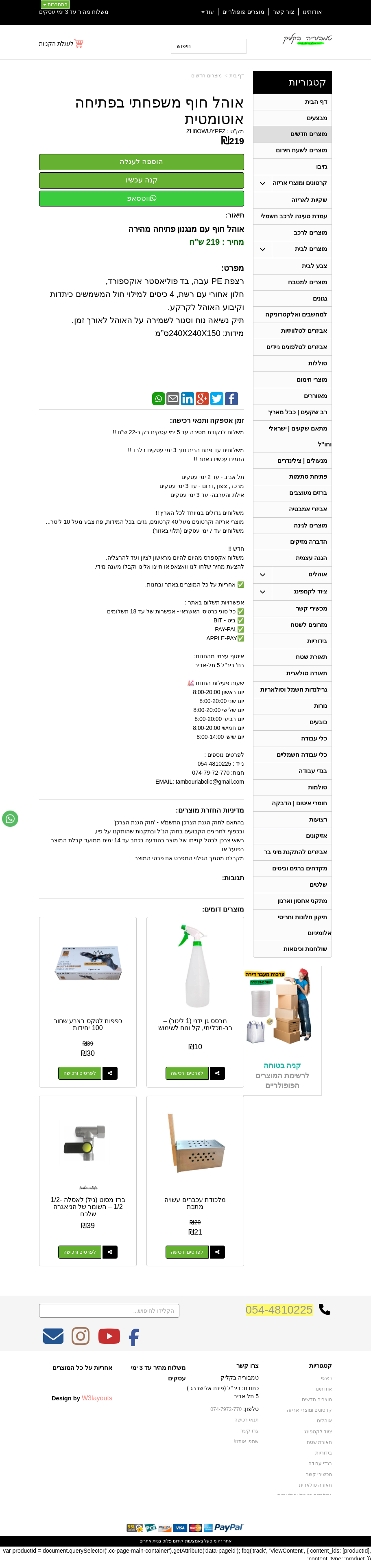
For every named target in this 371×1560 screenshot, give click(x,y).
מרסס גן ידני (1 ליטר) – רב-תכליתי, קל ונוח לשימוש (196, 1023)
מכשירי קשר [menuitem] (311, 620)
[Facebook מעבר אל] (134, 1339)
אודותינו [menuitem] (312, 12)
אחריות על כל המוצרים (82, 1365)
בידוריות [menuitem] (317, 654)
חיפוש (184, 46)
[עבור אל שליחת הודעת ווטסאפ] (10, 819)
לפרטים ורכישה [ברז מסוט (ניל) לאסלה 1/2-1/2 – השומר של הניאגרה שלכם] (79, 1249)
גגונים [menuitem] (320, 303)
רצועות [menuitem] (318, 838)
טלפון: (251, 1406)
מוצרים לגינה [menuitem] (310, 536)
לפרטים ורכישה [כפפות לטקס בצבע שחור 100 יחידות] (79, 1072)
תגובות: (233, 878)
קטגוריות (307, 82)
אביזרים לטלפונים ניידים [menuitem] (296, 353)
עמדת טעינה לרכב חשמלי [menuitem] (293, 219)
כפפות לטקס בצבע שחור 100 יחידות (87, 1023)
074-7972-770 (227, 1407)
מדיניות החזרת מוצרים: (210, 810)
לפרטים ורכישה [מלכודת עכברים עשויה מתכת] (187, 1249)
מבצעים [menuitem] (317, 118)
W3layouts (97, 1395)
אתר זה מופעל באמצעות (185, 1538)
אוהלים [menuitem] (317, 586)
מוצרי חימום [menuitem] (312, 386)
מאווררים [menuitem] (315, 403)
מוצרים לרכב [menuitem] (310, 236)
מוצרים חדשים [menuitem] (308, 135)
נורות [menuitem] (320, 721)
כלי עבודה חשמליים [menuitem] (302, 771)
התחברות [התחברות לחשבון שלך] (55, 4)
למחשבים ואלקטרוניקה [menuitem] (296, 319)
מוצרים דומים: (223, 909)
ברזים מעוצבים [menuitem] (308, 503)
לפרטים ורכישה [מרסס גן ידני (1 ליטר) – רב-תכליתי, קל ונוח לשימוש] (187, 1072)
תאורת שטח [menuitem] (311, 671)
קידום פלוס (172, 1538)
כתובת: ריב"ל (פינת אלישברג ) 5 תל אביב (223, 1389)
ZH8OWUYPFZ (205, 131)
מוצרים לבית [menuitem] (311, 252)
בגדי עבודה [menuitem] (313, 787)
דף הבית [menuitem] (316, 102)
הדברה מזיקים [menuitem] (308, 553)
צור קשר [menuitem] (283, 12)
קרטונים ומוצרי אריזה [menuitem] (300, 185)
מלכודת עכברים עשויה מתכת (196, 1201)
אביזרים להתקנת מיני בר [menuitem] (295, 871)
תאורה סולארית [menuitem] (306, 687)
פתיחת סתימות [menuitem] (308, 486)
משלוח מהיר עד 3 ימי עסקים (74, 12)
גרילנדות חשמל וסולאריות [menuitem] (293, 704)
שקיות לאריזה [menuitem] (309, 202)
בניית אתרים (150, 1538)
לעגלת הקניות (56, 43)
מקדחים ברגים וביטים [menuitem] (299, 888)
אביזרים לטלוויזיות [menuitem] (304, 336)
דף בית (236, 76)
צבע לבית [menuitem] (314, 269)
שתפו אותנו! (246, 1438)
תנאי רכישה (246, 1417)
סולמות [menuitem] (317, 804)
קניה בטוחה (282, 1087)
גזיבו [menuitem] (321, 168)
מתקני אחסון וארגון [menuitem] (302, 921)
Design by (82, 1395)
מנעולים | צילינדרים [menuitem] (302, 469)
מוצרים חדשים (206, 76)
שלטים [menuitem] (318, 904)
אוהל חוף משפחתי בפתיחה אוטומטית (159, 110)
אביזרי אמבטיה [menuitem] (308, 519)
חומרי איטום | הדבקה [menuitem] (299, 821)
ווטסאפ (142, 198)
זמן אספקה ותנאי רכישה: (207, 420)
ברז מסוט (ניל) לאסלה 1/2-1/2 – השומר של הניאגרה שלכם (87, 1204)
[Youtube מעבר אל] (109, 1339)
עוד (207, 12)
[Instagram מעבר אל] (80, 1339)
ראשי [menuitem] (326, 1375)
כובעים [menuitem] (318, 737)
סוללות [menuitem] (317, 370)
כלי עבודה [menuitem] (314, 754)
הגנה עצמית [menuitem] (311, 570)
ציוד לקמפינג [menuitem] (310, 603)
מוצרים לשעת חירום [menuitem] (301, 152)
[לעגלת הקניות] (61, 43)
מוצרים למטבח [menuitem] (307, 286)
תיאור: (234, 215)
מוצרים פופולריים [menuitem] (243, 12)
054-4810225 (279, 1307)
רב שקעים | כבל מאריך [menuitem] (297, 420)
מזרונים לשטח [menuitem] (308, 637)
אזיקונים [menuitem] (316, 854)
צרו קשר (247, 1363)
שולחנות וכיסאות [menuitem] (305, 971)
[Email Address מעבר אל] (53, 1339)
